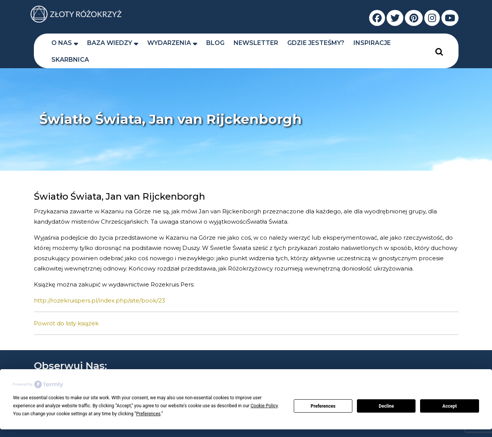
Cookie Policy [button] (264, 405)
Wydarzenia (169, 42)
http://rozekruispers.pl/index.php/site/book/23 (99, 300)
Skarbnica (70, 59)
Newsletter (256, 42)
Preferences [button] (148, 413)
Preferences (323, 406)
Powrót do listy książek (66, 323)
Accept (450, 406)
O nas (61, 42)
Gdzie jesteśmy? (315, 42)
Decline (386, 406)
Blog (215, 42)
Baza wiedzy (109, 42)
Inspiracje (372, 42)
